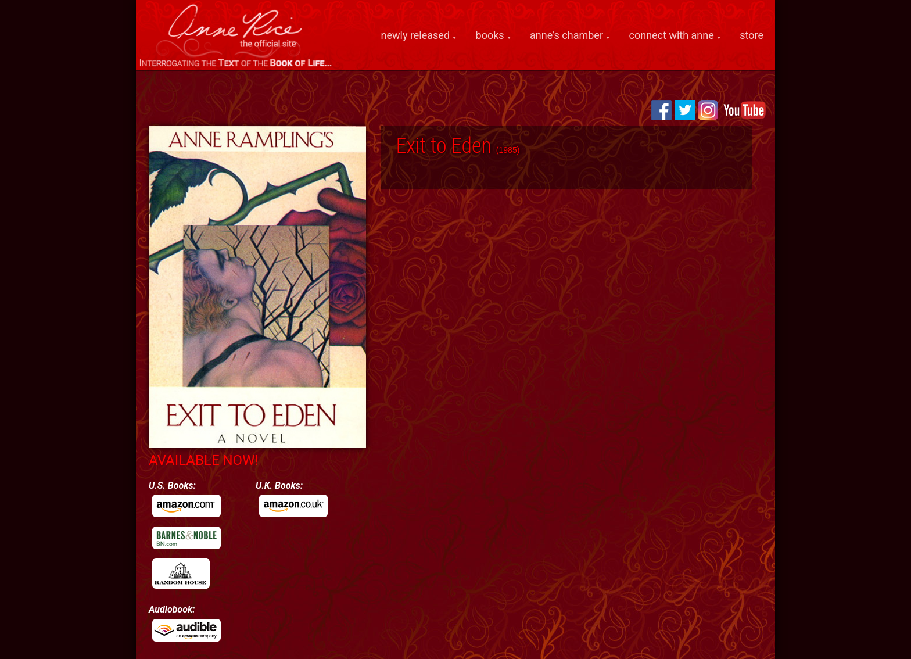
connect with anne (671, 35)
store (751, 35)
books (490, 35)
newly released (415, 35)
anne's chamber (566, 35)
